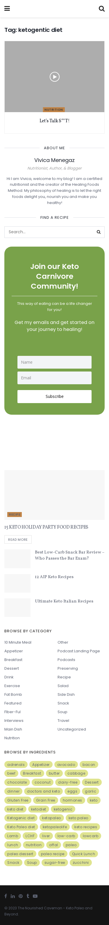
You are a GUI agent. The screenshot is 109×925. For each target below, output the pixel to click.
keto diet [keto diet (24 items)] (15, 809)
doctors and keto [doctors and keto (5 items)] (43, 791)
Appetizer (13, 651)
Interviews (14, 720)
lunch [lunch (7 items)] (12, 844)
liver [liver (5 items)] (46, 835)
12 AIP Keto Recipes (54, 577)
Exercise (12, 686)
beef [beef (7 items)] (11, 773)
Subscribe (55, 396)
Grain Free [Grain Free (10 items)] (45, 800)
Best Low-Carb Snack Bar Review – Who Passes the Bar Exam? (69, 555)
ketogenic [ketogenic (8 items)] (63, 809)
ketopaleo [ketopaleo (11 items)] (51, 817)
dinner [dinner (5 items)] (13, 791)
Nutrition (53, 110)
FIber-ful (12, 712)
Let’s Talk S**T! (55, 121)
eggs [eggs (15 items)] (72, 791)
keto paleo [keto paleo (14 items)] (78, 817)
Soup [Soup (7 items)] (32, 862)
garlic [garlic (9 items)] (90, 791)
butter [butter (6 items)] (54, 773)
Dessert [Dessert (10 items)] (92, 782)
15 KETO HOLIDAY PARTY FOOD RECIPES (46, 527)
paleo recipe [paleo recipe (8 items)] (53, 853)
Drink (9, 677)
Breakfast (13, 659)
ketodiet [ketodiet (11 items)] (38, 809)
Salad (63, 686)
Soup (62, 712)
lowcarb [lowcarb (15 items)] (91, 835)
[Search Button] (99, 232)
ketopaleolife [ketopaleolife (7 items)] (55, 826)
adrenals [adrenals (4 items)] (16, 764)
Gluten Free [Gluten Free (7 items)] (17, 800)
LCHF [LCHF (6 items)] (30, 835)
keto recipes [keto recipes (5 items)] (85, 826)
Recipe (14, 514)
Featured (13, 703)
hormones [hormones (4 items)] (72, 800)
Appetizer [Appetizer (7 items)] (41, 764)
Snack (63, 703)
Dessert (11, 668)
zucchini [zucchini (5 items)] (81, 862)
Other (63, 642)
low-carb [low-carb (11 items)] (66, 835)
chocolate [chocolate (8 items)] (17, 782)
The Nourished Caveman (40, 908)
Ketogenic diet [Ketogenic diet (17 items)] (21, 817)
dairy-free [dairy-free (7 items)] (67, 782)
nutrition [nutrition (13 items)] (34, 844)
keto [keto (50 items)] (94, 800)
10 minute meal (17, 642)
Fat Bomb (13, 694)
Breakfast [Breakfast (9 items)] (32, 773)
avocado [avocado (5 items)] (66, 764)
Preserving (68, 668)
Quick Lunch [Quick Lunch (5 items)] (83, 853)
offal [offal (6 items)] (53, 844)
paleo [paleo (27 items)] (71, 844)
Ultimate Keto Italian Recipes (64, 601)
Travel (63, 720)
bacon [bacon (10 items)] (89, 764)
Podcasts (66, 659)
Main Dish (13, 729)
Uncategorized (72, 729)
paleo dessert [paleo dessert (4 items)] (20, 853)
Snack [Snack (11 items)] (13, 862)
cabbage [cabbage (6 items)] (76, 773)
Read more (18, 539)
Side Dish (66, 694)
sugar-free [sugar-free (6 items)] (54, 862)
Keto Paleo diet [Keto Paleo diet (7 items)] (21, 826)
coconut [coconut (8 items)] (43, 782)
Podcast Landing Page (79, 651)
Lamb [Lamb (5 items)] (12, 835)
